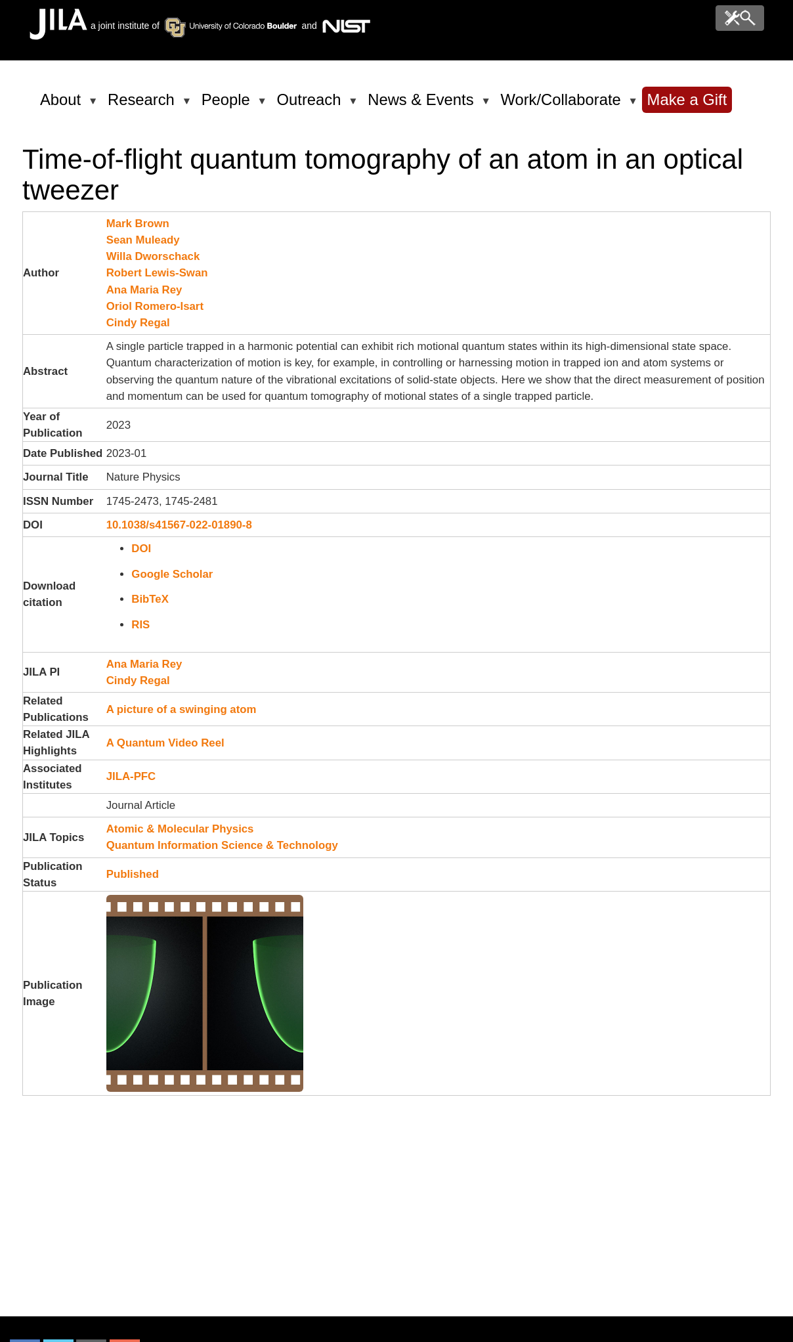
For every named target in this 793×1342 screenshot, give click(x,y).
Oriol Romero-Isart (155, 306)
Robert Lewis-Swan (157, 273)
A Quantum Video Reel (165, 743)
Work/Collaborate (562, 105)
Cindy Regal (138, 322)
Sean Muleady (143, 240)
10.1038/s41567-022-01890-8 (179, 525)
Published (132, 874)
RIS (140, 624)
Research (143, 105)
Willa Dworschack (153, 256)
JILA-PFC (131, 776)
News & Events (422, 105)
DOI (141, 548)
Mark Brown (137, 223)
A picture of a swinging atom (181, 709)
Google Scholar (172, 574)
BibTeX (150, 599)
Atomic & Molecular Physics (180, 829)
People (228, 105)
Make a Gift (687, 99)
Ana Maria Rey (144, 290)
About (62, 105)
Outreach (311, 105)
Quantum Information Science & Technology (222, 845)
